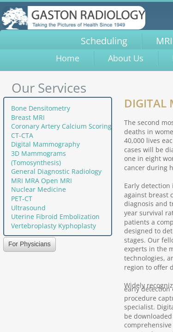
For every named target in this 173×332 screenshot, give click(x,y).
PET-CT (21, 198)
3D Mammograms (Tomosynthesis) (38, 158)
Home (67, 58)
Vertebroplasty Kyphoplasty (53, 225)
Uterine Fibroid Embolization (55, 216)
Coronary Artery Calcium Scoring (61, 126)
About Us (125, 58)
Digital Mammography (45, 144)
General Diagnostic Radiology (56, 171)
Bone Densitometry (40, 108)
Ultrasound (28, 207)
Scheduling (104, 41)
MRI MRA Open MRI (41, 180)
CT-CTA (22, 135)
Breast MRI (28, 117)
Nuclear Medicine (38, 189)
